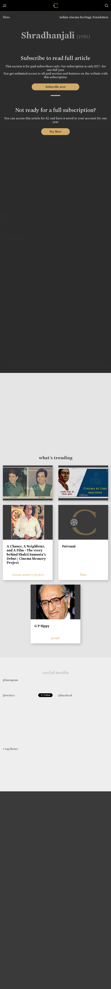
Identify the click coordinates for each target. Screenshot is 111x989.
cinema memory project (28, 574)
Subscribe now (55, 87)
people (55, 638)
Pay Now (55, 131)
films (6, 17)
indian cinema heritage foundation (83, 17)
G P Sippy (41, 626)
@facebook (65, 695)
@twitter (9, 695)
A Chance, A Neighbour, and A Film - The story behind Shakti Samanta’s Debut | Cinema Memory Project (26, 554)
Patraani (68, 546)
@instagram (10, 680)
